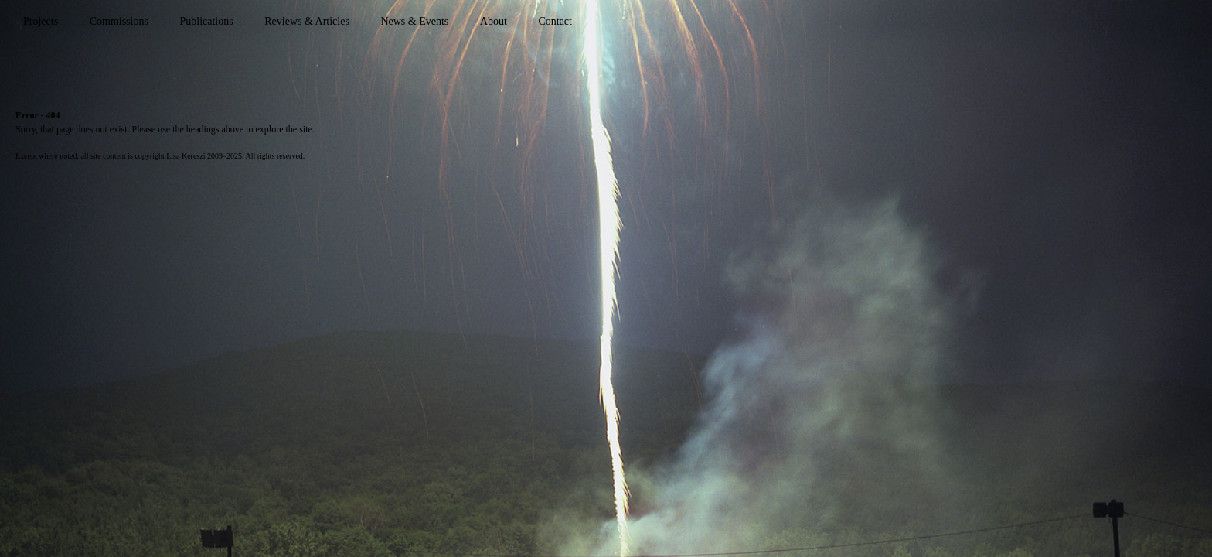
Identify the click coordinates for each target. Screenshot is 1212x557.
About (493, 21)
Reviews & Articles (306, 21)
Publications (206, 21)
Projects (40, 21)
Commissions (119, 21)
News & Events (414, 21)
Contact (555, 21)
